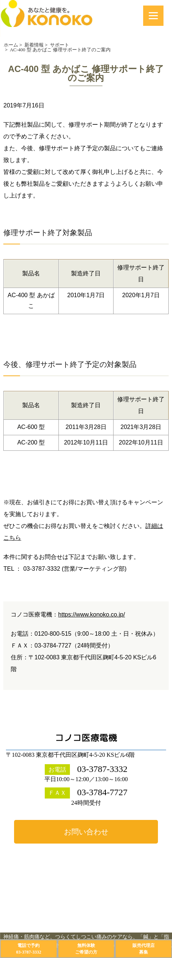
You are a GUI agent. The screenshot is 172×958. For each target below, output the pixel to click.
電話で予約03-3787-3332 (28, 949)
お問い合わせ (86, 832)
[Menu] (153, 16)
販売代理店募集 (143, 949)
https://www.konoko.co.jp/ (91, 614)
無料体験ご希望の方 (86, 949)
